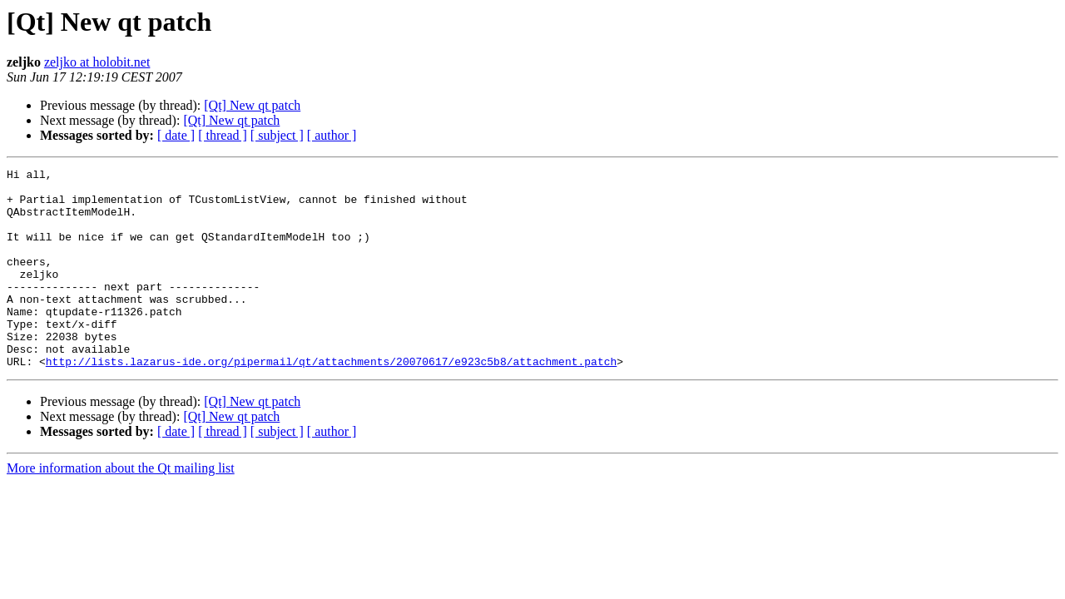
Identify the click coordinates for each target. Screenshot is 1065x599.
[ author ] (332, 135)
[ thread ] (222, 135)
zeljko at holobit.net (97, 62)
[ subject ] (277, 135)
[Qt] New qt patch (252, 105)
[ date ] (176, 135)
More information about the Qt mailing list (121, 508)
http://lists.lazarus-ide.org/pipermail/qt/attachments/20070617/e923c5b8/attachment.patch (331, 401)
